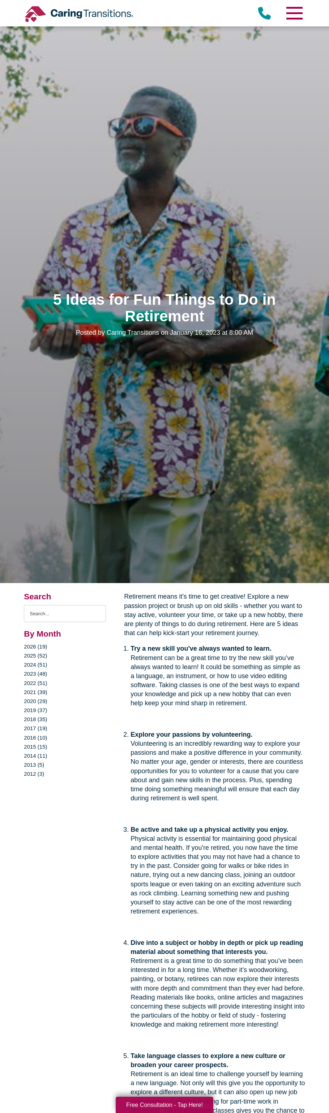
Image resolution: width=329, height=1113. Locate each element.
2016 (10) (35, 738)
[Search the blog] (65, 613)
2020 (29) (35, 701)
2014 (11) (35, 756)
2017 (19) (35, 728)
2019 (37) (35, 710)
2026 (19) (35, 646)
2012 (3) (34, 774)
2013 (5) (34, 765)
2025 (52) (35, 655)
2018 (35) (35, 719)
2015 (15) (35, 747)
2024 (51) (35, 665)
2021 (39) (35, 692)
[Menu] (294, 13)
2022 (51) (35, 683)
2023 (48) (35, 674)
